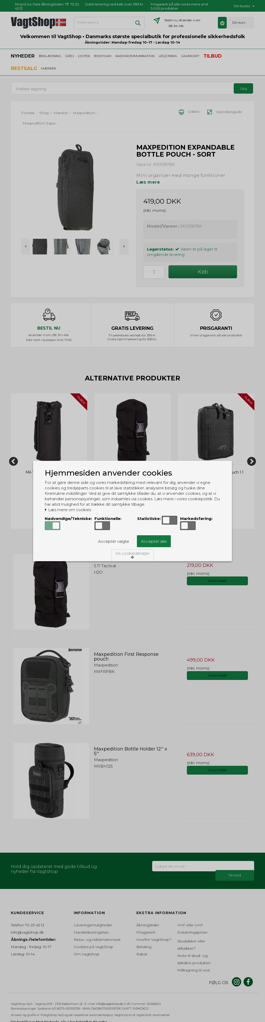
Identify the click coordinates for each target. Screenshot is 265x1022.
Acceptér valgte (113, 541)
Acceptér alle (154, 541)
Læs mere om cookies (68, 510)
